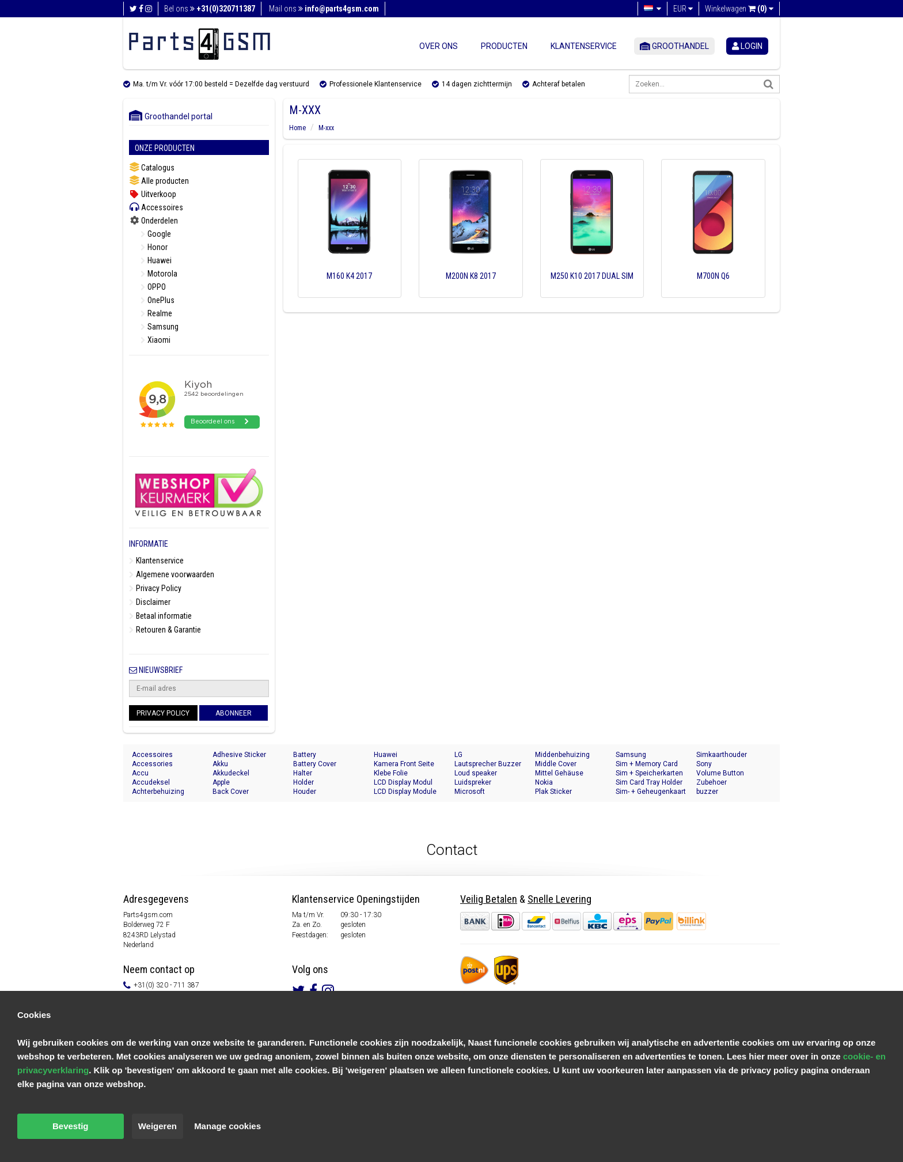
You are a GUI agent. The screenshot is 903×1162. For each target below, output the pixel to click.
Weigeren (157, 1126)
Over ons (438, 46)
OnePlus (157, 300)
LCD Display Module (405, 792)
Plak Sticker (553, 792)
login (747, 46)
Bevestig (70, 1126)
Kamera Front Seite (404, 764)
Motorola (159, 273)
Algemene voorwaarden (171, 574)
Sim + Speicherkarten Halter (649, 773)
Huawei (156, 260)
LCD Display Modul (403, 782)
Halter (302, 773)
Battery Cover (314, 764)
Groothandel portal (171, 116)
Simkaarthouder (721, 755)
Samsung (160, 326)
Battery (304, 755)
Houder (304, 792)
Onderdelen (153, 220)
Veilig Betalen (488, 899)
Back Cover (231, 792)
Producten (504, 46)
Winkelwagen (739, 8)
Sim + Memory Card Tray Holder (647, 764)
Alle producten (159, 181)
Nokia (544, 782)
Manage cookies (227, 1126)
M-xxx (326, 128)
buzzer (707, 792)
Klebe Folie (391, 773)
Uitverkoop (152, 194)
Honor (154, 247)
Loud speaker (475, 773)
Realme (156, 313)
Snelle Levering (559, 899)
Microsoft (469, 792)
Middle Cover (555, 764)
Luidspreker (472, 782)
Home (297, 128)
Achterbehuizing (158, 792)
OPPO (153, 287)
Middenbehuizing (562, 755)
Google (156, 234)
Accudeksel (151, 782)
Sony (704, 764)
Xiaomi (155, 340)
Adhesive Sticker (239, 755)
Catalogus (151, 167)
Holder (303, 782)
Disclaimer (149, 602)
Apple (221, 782)
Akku (220, 764)
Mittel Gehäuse (559, 773)
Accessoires (156, 207)
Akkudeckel (231, 773)
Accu (140, 773)
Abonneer (233, 713)
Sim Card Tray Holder (649, 782)
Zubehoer (711, 782)
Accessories (152, 764)
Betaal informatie (160, 615)
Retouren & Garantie (165, 629)
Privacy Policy (155, 588)
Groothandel (674, 46)
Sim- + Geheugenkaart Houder (651, 792)
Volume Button (720, 773)
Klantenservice (584, 46)
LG (458, 755)
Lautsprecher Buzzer (487, 764)
